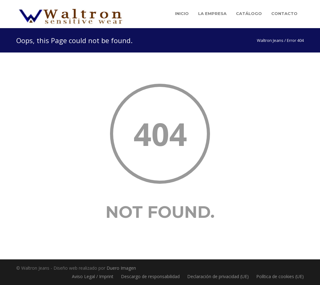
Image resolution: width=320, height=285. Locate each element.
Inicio (182, 13)
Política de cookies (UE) (280, 276)
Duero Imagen (121, 268)
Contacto (284, 13)
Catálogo (249, 13)
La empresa (212, 13)
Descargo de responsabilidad (150, 276)
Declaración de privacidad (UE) (218, 276)
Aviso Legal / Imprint (92, 276)
